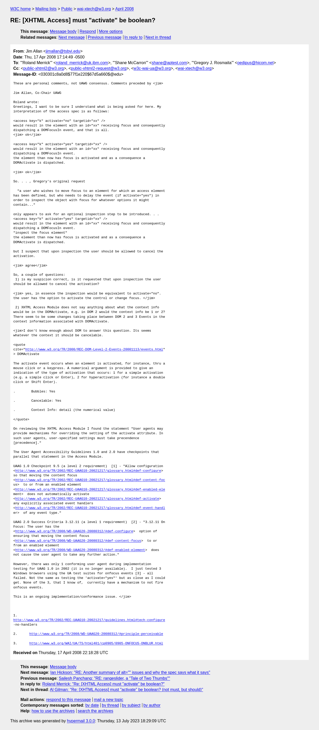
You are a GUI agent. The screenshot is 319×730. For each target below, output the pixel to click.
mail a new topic (108, 699)
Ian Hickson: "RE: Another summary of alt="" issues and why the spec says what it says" (130, 672)
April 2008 (124, 9)
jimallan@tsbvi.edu (63, 51)
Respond (88, 31)
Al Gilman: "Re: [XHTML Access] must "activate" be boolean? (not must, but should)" (126, 689)
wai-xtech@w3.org (94, 9)
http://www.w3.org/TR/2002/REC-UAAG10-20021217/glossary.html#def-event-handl (90, 508)
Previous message (105, 37)
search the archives (95, 711)
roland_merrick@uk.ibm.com (82, 63)
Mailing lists (46, 9)
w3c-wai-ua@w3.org (152, 68)
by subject (131, 705)
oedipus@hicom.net (255, 63)
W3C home (20, 9)
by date (92, 705)
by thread (110, 705)
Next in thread (158, 37)
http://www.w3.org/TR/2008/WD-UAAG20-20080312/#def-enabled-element (80, 550)
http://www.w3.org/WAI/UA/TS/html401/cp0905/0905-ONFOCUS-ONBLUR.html (96, 643)
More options (111, 31)
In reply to (133, 37)
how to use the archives (53, 711)
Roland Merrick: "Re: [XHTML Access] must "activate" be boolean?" (103, 684)
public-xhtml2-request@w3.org (98, 68)
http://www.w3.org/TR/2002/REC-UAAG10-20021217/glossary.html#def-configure (88, 471)
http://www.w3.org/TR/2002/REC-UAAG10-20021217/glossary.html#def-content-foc (90, 480)
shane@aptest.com (169, 63)
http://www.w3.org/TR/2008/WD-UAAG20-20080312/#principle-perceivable (96, 634)
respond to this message (68, 699)
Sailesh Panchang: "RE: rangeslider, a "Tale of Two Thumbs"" (114, 678)
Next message (72, 37)
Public (66, 9)
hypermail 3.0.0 (81, 721)
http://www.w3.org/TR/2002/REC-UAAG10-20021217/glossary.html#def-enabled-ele (90, 489)
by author (152, 705)
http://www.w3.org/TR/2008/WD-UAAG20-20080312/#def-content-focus (78, 541)
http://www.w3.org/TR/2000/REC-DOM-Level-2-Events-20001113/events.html (94, 349)
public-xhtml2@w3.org (43, 68)
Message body (63, 31)
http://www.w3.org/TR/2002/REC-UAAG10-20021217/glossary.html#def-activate (87, 499)
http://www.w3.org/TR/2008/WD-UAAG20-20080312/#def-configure (74, 531)
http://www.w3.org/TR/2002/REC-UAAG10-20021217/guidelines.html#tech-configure (89, 620)
